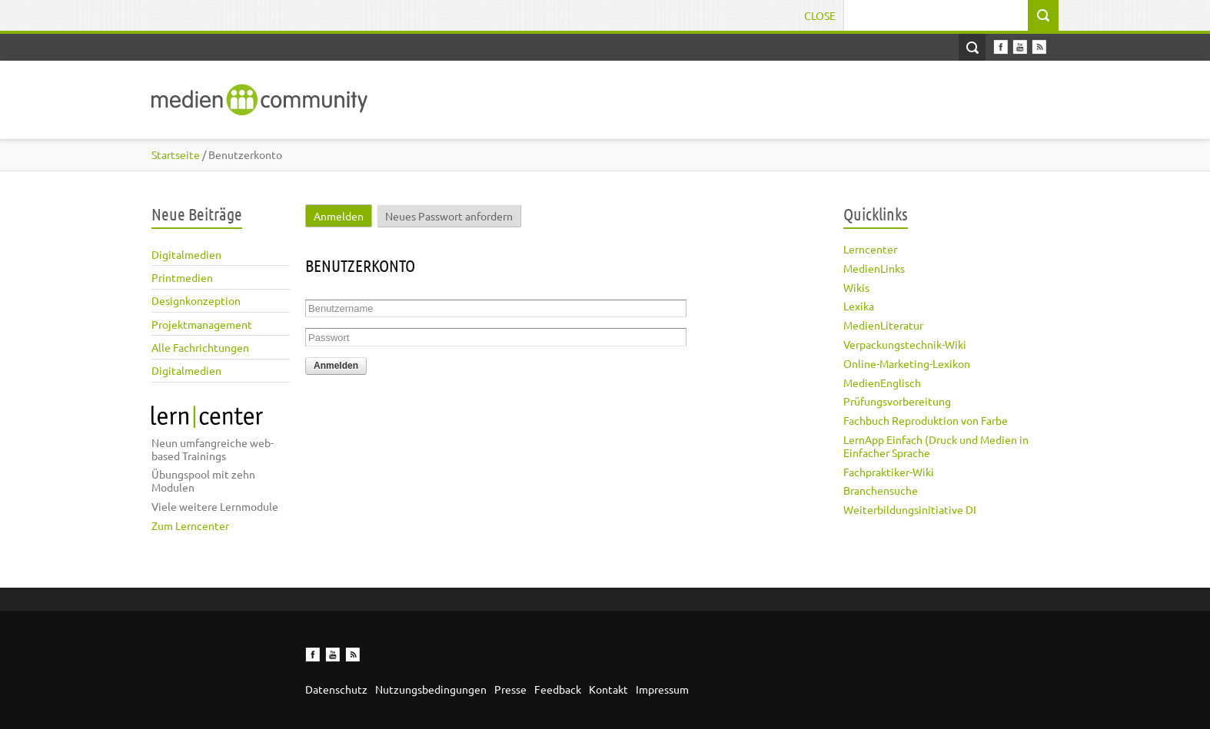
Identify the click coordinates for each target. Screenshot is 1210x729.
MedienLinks (874, 268)
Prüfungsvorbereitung (897, 401)
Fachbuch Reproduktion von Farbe (925, 420)
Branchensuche (880, 490)
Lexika (858, 306)
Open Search (972, 47)
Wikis (856, 287)
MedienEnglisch (882, 382)
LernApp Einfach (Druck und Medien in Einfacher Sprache (936, 445)
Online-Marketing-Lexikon (906, 363)
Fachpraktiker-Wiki (888, 472)
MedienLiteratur (883, 325)
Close (820, 15)
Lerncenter (870, 249)
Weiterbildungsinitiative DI (909, 509)
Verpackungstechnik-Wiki (904, 344)
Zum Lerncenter (190, 525)
